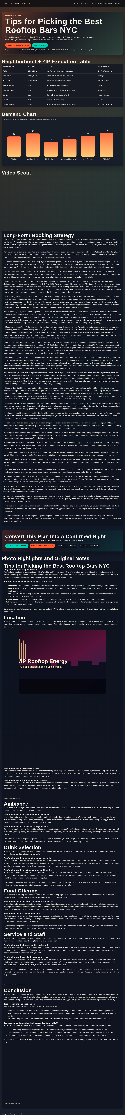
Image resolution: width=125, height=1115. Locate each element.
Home (76, 3)
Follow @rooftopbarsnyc (18, 45)
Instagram (107, 3)
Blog (94, 3)
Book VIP (117, 3)
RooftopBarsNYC (17, 3)
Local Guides (85, 3)
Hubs (100, 3)
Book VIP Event (40, 45)
